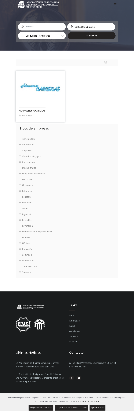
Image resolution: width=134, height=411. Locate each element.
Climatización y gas (30, 156)
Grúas (23, 208)
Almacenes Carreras (32, 110)
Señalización (26, 260)
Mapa (72, 325)
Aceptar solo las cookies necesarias (71, 407)
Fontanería (26, 202)
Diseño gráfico (27, 167)
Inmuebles (25, 220)
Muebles (24, 237)
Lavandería (26, 225)
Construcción (27, 162)
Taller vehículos (28, 266)
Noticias (73, 341)
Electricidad (26, 179)
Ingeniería (25, 214)
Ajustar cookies (97, 407)
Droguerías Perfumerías (32, 173)
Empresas (74, 320)
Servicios (73, 336)
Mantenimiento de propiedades (35, 231)
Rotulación (25, 249)
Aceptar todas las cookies (41, 407)
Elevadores (26, 185)
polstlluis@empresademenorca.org (87, 362)
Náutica (24, 243)
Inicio (72, 315)
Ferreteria (25, 196)
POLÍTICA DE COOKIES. (88, 401)
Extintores (25, 191)
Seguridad (25, 254)
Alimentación (27, 138)
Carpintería (26, 150)
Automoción (26, 144)
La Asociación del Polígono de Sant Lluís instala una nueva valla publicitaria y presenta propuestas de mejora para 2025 (40, 378)
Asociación (74, 331)
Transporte (26, 272)
